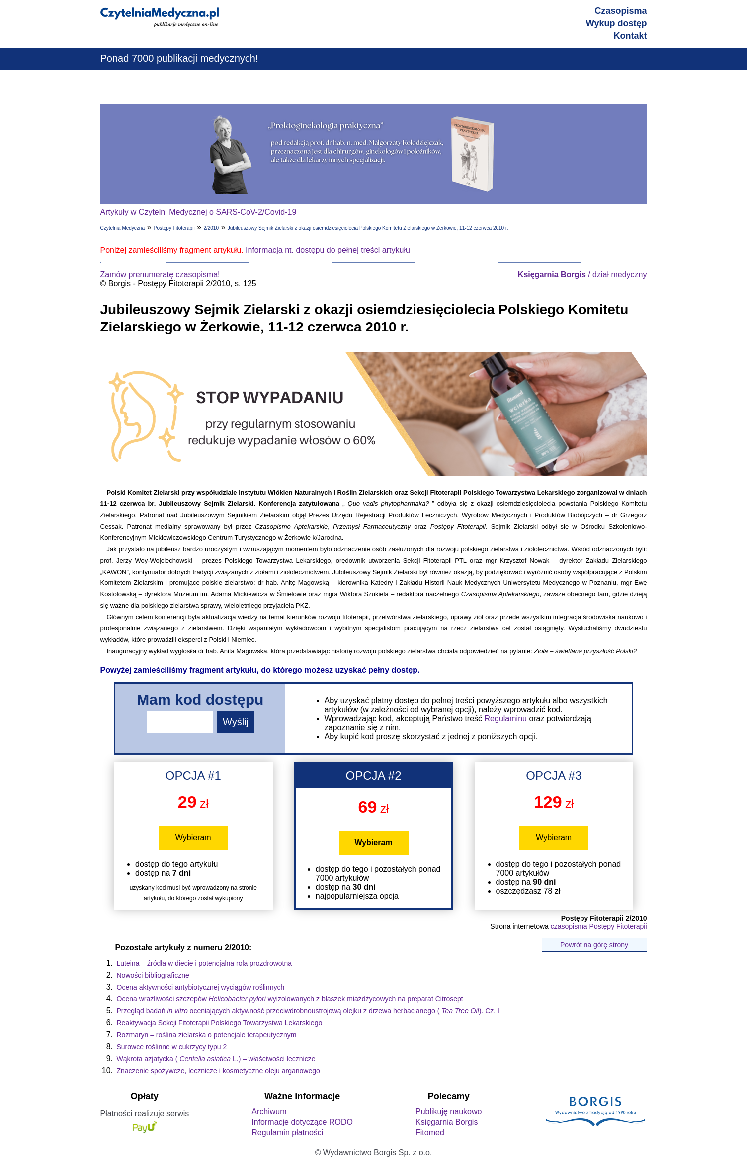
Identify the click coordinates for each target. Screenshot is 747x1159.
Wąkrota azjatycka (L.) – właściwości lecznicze (216, 1059)
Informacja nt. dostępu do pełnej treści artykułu (328, 250)
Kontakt (630, 36)
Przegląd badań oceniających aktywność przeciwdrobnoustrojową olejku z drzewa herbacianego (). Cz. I (308, 1011)
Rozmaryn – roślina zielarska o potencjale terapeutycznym (207, 1035)
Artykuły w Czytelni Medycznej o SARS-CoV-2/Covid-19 (198, 212)
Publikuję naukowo (448, 1111)
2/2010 (211, 228)
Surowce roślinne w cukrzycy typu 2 (172, 1047)
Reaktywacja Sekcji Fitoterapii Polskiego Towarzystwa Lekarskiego (220, 1023)
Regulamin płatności (287, 1132)
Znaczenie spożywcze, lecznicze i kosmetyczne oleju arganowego (218, 1071)
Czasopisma (620, 11)
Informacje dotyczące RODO (302, 1122)
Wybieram (193, 837)
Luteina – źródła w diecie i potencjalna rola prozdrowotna (204, 963)
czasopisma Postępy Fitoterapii (599, 926)
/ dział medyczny (582, 274)
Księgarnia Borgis (446, 1122)
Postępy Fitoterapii (174, 228)
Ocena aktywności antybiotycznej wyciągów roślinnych (201, 987)
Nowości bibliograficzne (153, 975)
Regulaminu (506, 718)
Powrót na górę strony (594, 945)
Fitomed (429, 1132)
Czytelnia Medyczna (122, 228)
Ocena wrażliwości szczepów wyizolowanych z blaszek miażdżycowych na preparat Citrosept (290, 999)
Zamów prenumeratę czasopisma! (160, 274)
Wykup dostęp (616, 23)
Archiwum (268, 1111)
